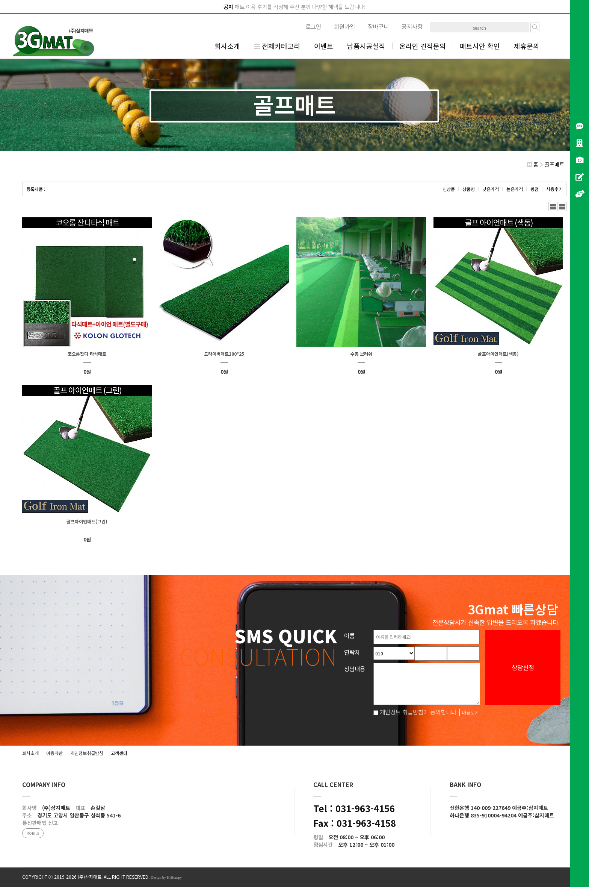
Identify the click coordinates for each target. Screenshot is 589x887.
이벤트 (323, 46)
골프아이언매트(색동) (498, 353)
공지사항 (412, 26)
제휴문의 (526, 46)
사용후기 (554, 189)
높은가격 (514, 189)
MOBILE (32, 833)
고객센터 (119, 753)
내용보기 (470, 712)
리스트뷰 (553, 206)
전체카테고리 (277, 46)
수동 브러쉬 (361, 353)
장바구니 (378, 26)
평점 (534, 189)
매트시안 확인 (480, 46)
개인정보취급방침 (86, 753)
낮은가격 (490, 189)
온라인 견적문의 (422, 46)
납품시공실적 (366, 46)
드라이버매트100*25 (224, 353)
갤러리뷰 (562, 206)
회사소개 (227, 46)
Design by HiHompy (166, 877)
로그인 (313, 26)
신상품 (449, 189)
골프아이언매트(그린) (86, 521)
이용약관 (54, 753)
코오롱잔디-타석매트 (87, 353)
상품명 (468, 189)
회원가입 (344, 26)
